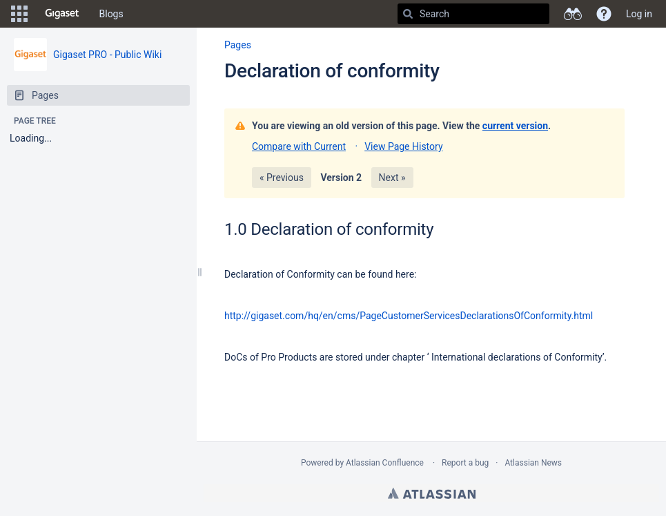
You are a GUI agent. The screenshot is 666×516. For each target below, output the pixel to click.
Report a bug (465, 463)
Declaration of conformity (332, 70)
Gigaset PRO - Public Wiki (107, 54)
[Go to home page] (62, 14)
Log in (639, 13)
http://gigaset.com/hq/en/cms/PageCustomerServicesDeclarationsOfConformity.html (408, 315)
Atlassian (432, 493)
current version (515, 125)
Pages (237, 44)
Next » (392, 177)
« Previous (281, 177)
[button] (19, 14)
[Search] (407, 13)
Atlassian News (533, 463)
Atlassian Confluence (385, 463)
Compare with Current (299, 146)
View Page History (403, 146)
